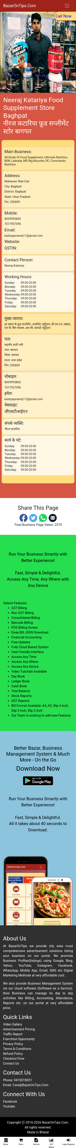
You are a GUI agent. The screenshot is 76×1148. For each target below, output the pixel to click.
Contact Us (11, 1063)
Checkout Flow (13, 1058)
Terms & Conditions (17, 1049)
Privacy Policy (13, 1044)
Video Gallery (12, 1024)
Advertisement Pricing (19, 1029)
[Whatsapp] (43, 518)
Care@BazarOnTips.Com (30, 1085)
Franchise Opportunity (19, 1039)
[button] (5, 52)
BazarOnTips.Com (19, 5)
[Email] (53, 518)
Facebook (10, 1101)
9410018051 (23, 1080)
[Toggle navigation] (67, 6)
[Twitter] (33, 518)
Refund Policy (13, 1054)
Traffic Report (12, 1034)
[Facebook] (23, 518)
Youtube (9, 1106)
